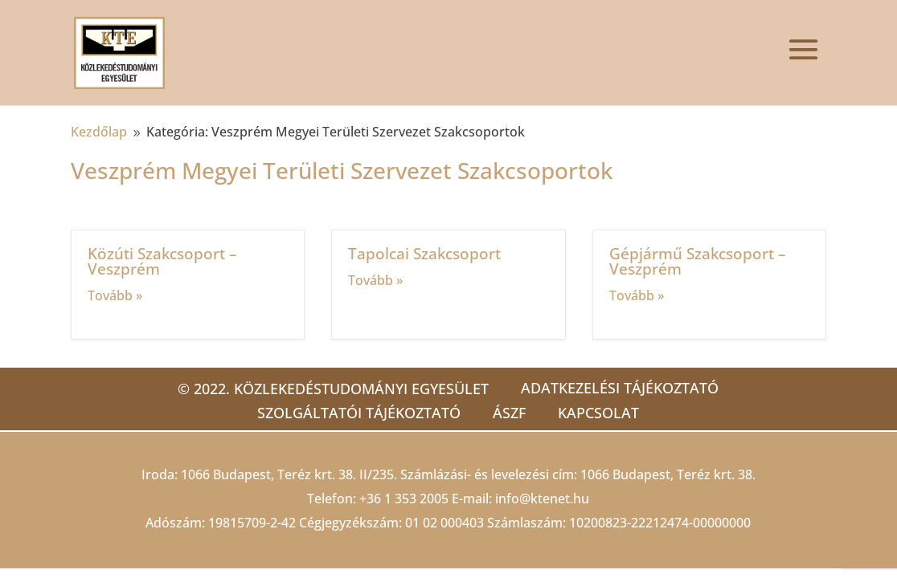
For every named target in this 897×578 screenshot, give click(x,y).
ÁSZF (509, 412)
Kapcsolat (598, 412)
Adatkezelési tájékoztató (620, 387)
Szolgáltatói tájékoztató (359, 412)
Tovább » (115, 295)
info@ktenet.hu (542, 498)
